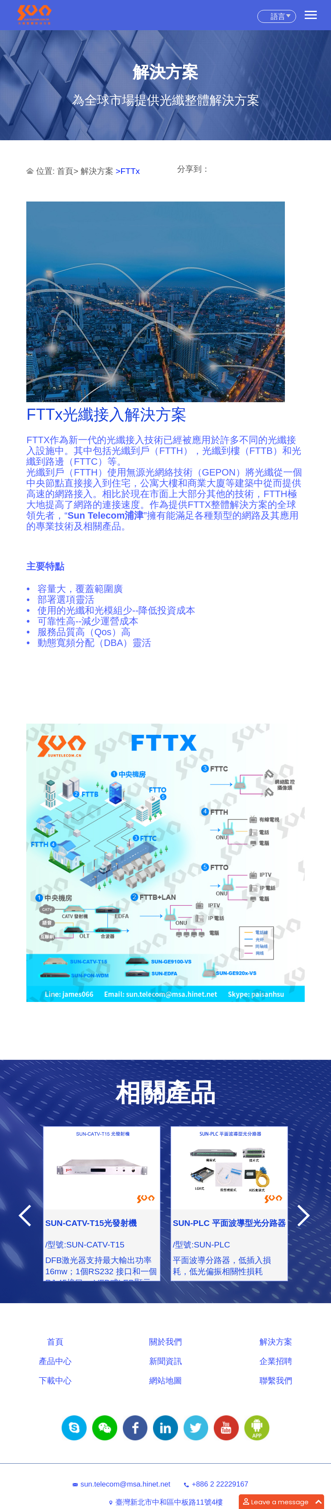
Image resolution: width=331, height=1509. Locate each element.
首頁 (65, 171)
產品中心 (55, 1361)
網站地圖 (165, 1380)
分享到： (193, 168)
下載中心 (55, 1380)
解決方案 (98, 171)
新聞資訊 (165, 1361)
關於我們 (165, 1341)
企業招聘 (275, 1361)
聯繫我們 (275, 1380)
